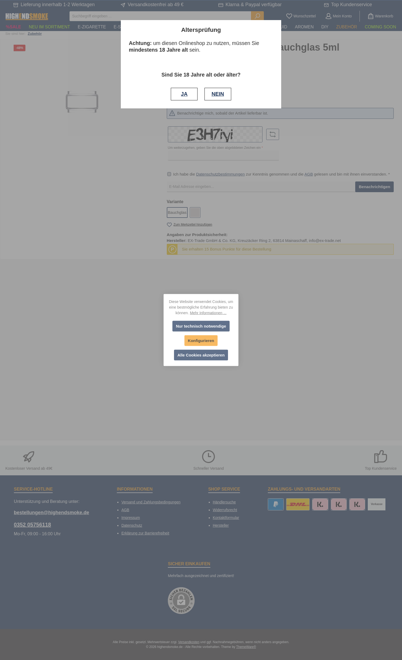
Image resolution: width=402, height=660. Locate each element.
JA (184, 94)
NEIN (217, 94)
